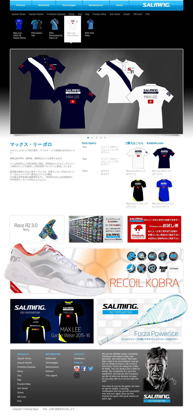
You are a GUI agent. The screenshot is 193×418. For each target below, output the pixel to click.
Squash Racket (36, 14)
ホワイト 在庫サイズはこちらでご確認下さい (110, 150)
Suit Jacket (115, 14)
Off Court (137, 14)
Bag (87, 14)
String (71, 14)
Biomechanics (52, 367)
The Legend (51, 375)
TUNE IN (78, 363)
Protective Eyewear (56, 14)
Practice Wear (99, 14)
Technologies (52, 363)
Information (53, 354)
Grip (80, 14)
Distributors (79, 358)
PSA (148, 14)
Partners (50, 371)
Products (23, 354)
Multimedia (51, 358)
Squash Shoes (19, 14)
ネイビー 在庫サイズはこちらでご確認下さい (110, 161)
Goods (127, 14)
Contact (79, 354)
